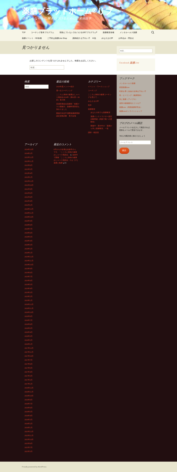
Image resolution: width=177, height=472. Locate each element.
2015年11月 (28, 435)
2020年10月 (28, 217)
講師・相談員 (93, 132)
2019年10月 (28, 264)
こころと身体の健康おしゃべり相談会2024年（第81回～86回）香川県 (68, 97)
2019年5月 (28, 284)
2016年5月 (28, 411)
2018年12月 (28, 304)
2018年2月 (28, 340)
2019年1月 (28, 300)
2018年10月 (28, 312)
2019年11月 (28, 260)
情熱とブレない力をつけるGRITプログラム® (78, 32)
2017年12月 (28, 348)
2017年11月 (28, 352)
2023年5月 (28, 169)
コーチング (92, 90)
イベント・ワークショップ (99, 86)
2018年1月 (28, 344)
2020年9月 (28, 221)
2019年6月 (28, 280)
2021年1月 (28, 205)
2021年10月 (28, 185)
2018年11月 (28, 308)
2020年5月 (28, 237)
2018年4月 (28, 332)
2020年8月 (28, 225)
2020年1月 (28, 253)
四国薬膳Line (124, 87)
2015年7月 (28, 447)
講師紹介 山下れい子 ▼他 (84, 38)
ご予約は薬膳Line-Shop (57, 38)
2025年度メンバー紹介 (65, 86)
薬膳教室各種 (108, 32)
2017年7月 (28, 360)
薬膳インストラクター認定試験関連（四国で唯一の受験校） (101, 119)
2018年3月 (28, 336)
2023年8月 (28, 165)
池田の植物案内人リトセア (130, 103)
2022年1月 (28, 177)
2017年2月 (28, 380)
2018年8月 (28, 316)
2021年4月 (28, 201)
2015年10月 (28, 439)
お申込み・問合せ (126, 38)
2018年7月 (28, 320)
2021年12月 (28, 181)
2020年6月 (28, 233)
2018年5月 (28, 328)
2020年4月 (28, 241)
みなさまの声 (107, 38)
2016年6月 (28, 407)
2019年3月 (28, 292)
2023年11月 (28, 161)
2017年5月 (28, 368)
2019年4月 (28, 288)
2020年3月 (28, 245)
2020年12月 (28, 209)
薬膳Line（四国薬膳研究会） (130, 107)
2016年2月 (28, 423)
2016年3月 (28, 419)
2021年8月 (28, 193)
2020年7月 (28, 229)
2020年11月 (28, 213)
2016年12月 (28, 388)
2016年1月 (28, 427)
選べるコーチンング (64, 90)
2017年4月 (28, 372)
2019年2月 (28, 296)
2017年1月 (28, 384)
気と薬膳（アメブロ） (128, 99)
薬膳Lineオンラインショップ (130, 111)
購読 (124, 150)
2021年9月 (28, 189)
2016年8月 (28, 400)
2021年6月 (28, 197)
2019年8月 (28, 272)
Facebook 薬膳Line (129, 62)
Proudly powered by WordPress (34, 467)
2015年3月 (28, 451)
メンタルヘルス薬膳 (128, 32)
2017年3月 (28, 376)
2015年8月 (28, 443)
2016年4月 (28, 415)
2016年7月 (28, 404)
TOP (23, 32)
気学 (90, 105)
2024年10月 (28, 149)
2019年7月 (28, 276)
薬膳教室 (91, 109)
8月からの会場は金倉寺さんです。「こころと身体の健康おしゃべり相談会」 (65, 152)
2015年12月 (28, 431)
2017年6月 (28, 364)
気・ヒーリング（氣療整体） (131, 95)
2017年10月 (28, 356)
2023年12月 (28, 157)
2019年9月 (28, 268)
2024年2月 (28, 153)
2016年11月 (28, 392)
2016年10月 (28, 396)
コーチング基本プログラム (42, 32)
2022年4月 (28, 173)
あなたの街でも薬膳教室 (100, 112)
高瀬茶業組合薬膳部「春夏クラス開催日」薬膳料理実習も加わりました (68, 106)
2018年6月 (28, 324)
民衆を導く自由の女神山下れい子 (132, 91)
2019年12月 (28, 256)
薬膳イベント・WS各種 (32, 38)
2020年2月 (28, 249)
